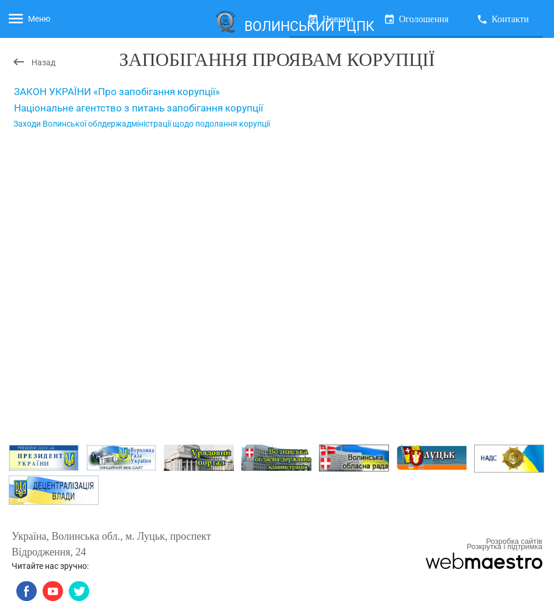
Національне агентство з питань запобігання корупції (138, 108)
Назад (33, 62)
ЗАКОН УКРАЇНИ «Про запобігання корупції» (117, 91)
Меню (28, 18)
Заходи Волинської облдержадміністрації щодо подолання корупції (141, 123)
